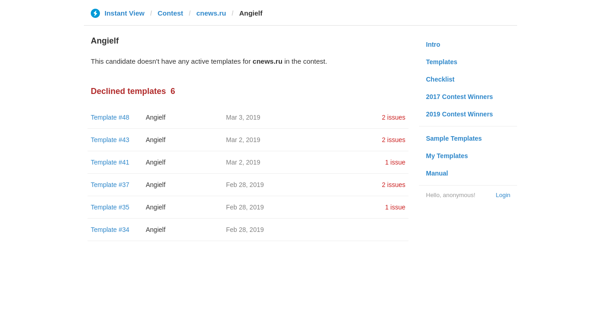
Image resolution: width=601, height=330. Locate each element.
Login (503, 195)
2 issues (393, 117)
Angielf (155, 117)
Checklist (440, 79)
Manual (437, 173)
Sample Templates (454, 138)
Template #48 (110, 117)
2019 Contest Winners (459, 114)
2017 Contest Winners (459, 96)
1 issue (395, 162)
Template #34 (110, 229)
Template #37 (110, 184)
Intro (433, 44)
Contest (170, 13)
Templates (441, 62)
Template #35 (110, 207)
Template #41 (110, 162)
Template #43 (110, 139)
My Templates (447, 156)
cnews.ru (211, 13)
